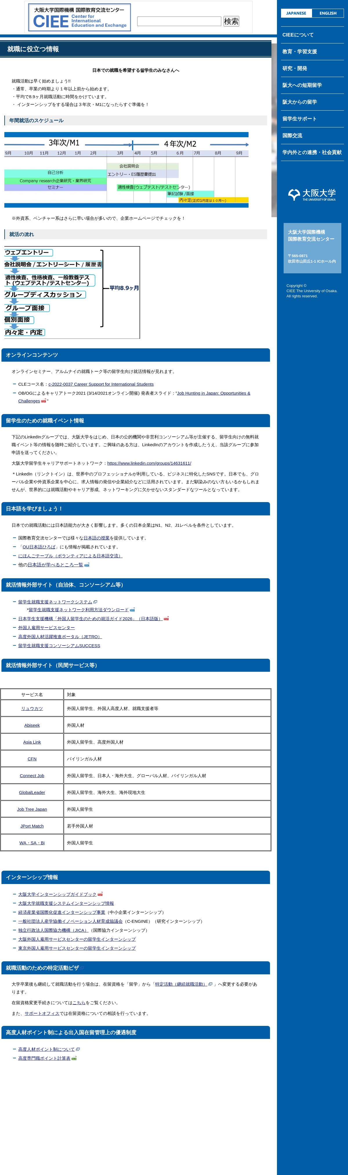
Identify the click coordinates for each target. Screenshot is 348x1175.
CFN (32, 758)
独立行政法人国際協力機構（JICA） (53, 930)
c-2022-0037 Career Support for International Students (101, 384)
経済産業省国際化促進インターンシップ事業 (61, 912)
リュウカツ (32, 708)
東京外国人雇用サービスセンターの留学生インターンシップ (77, 948)
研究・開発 (294, 68)
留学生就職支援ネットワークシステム (55, 601)
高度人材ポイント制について (46, 1049)
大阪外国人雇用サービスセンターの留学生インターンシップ (77, 939)
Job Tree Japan (32, 809)
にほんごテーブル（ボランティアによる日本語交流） (70, 555)
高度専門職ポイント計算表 (44, 1058)
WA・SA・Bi (32, 842)
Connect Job (32, 775)
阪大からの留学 (299, 102)
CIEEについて (298, 35)
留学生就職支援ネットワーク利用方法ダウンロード (79, 609)
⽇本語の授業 (97, 537)
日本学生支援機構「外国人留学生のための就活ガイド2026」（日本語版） (90, 618)
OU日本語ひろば (39, 546)
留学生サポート (299, 119)
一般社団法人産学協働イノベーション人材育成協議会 (70, 921)
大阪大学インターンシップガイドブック (57, 894)
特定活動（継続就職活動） (181, 984)
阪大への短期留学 (302, 85)
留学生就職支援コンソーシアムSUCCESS (59, 645)
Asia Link (32, 742)
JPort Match (32, 825)
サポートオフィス (42, 1013)
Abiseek (32, 725)
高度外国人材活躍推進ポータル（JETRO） (60, 636)
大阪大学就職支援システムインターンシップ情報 (66, 903)
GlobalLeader (32, 792)
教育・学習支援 (299, 51)
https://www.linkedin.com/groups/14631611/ (149, 463)
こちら (79, 1002)
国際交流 (292, 135)
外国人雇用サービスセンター (46, 627)
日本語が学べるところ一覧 (55, 564)
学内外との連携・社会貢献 (312, 152)
